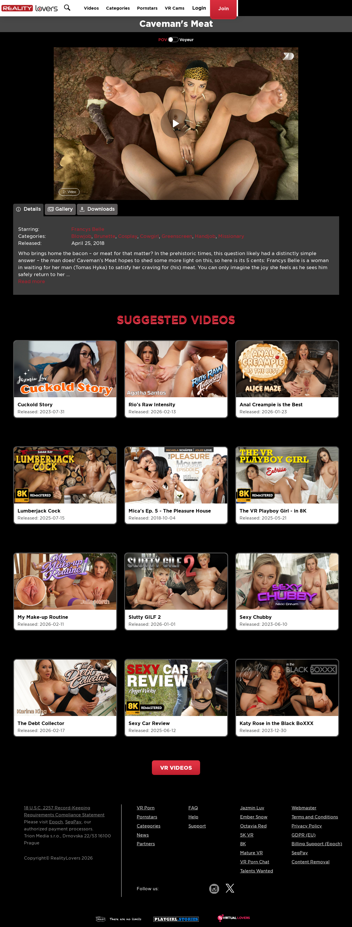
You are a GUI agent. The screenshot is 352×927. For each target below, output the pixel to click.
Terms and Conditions (315, 817)
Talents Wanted (256, 871)
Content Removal (311, 862)
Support (197, 826)
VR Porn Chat (254, 862)
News (143, 835)
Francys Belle (87, 229)
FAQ (193, 808)
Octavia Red (253, 826)
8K (243, 843)
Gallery (60, 209)
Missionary (231, 236)
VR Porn (146, 808)
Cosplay (127, 236)
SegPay (73, 822)
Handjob (205, 236)
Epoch (56, 822)
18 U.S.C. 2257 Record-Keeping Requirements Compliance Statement (64, 811)
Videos (184, 8)
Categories (214, 8)
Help (193, 817)
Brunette (104, 236)
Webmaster (304, 808)
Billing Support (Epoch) (317, 843)
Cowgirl (149, 236)
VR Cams (279, 8)
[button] (31, 281)
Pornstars (247, 8)
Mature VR (251, 853)
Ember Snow (254, 817)
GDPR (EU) (303, 835)
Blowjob (81, 236)
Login (305, 8)
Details (28, 209)
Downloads (97, 209)
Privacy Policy (307, 826)
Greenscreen (177, 236)
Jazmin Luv (252, 808)
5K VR (247, 835)
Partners (146, 843)
